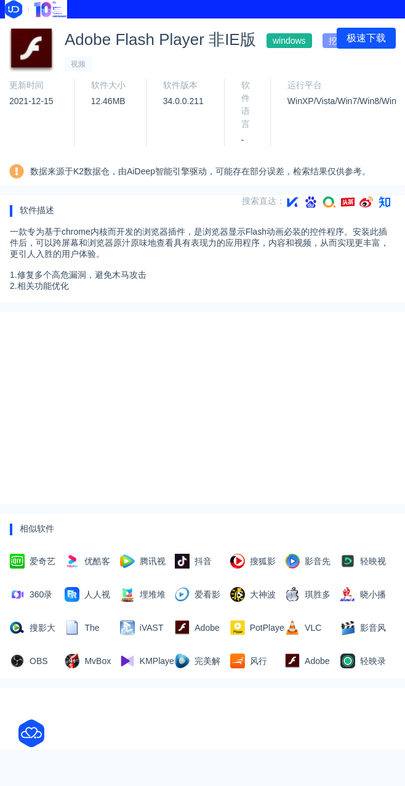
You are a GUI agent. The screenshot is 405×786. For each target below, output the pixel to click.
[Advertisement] (202, 408)
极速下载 (366, 38)
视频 (78, 64)
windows (289, 41)
